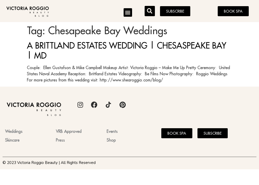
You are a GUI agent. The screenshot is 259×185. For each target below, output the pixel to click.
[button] (128, 12)
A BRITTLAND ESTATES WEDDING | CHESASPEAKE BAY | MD (126, 50)
